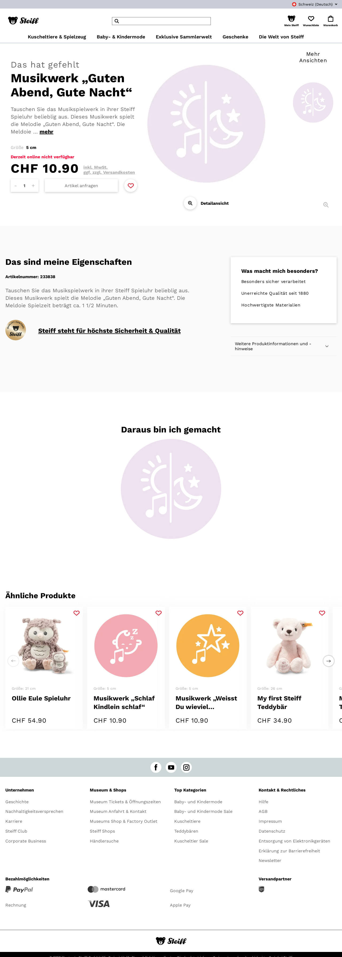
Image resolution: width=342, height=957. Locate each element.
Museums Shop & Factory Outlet (123, 821)
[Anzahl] (24, 185)
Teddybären (186, 831)
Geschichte (17, 801)
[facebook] (155, 767)
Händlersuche (104, 841)
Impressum (270, 821)
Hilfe (263, 801)
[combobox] (309, 4)
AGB (263, 811)
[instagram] (186, 767)
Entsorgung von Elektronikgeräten (294, 841)
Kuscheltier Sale (191, 841)
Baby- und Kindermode (198, 801)
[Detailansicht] (190, 203)
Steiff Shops (102, 831)
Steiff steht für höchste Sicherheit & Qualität (109, 330)
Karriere (13, 821)
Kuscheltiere (187, 821)
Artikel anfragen (81, 185)
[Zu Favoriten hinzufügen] (130, 185)
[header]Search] (161, 21)
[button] (291, 21)
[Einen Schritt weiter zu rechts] (328, 661)
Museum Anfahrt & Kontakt (118, 811)
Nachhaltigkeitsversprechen (34, 811)
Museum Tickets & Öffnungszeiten (125, 801)
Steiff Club (16, 831)
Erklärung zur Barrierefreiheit (289, 850)
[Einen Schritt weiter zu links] (13, 661)
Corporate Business (25, 841)
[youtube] (171, 767)
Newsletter (270, 860)
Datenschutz (272, 831)
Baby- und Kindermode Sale (203, 811)
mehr (46, 131)
